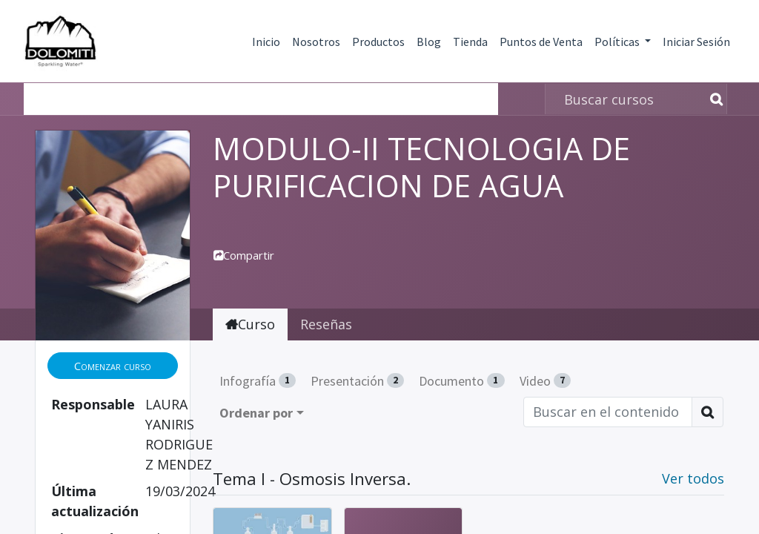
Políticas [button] (618, 41)
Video (545, 380)
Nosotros (316, 41)
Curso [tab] (250, 324)
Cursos (57, 99)
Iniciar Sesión (696, 41)
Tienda (470, 41)
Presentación (357, 380)
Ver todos (693, 478)
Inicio (266, 41)
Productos (378, 41)
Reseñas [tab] (326, 324)
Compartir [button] (243, 255)
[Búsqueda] (713, 99)
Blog (429, 41)
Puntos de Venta (541, 41)
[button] (112, 366)
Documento (461, 380)
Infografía (257, 380)
